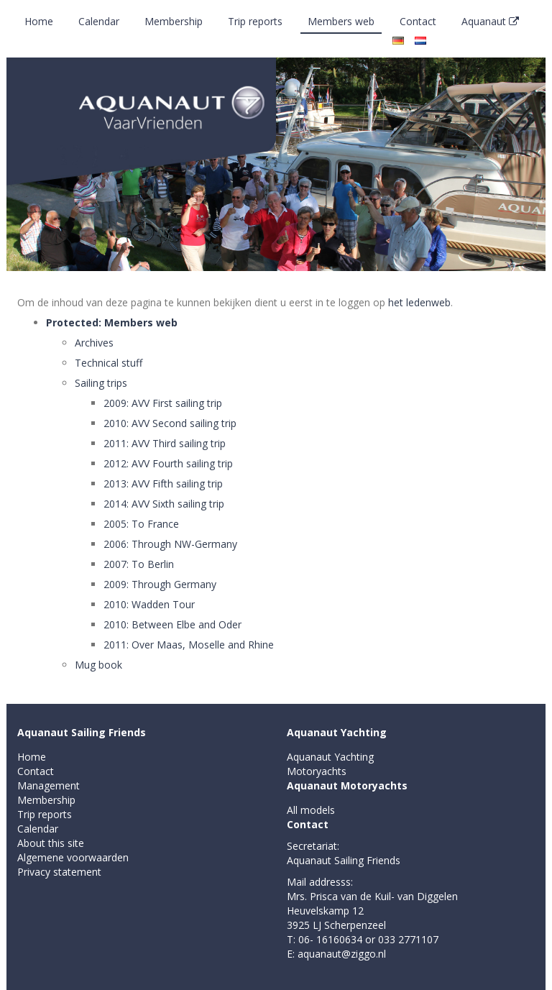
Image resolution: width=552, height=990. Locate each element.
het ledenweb (419, 302)
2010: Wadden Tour (149, 604)
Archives (94, 342)
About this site (50, 843)
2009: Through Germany (160, 584)
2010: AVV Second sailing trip (170, 423)
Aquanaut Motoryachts (347, 785)
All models (311, 810)
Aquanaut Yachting (337, 732)
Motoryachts (316, 771)
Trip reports (255, 21)
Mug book (98, 665)
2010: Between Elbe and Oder (173, 624)
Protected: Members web (112, 322)
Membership (173, 21)
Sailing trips (101, 383)
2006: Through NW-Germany (170, 544)
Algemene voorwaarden (73, 857)
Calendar (98, 21)
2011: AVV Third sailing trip (165, 443)
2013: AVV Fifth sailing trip (163, 483)
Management (48, 785)
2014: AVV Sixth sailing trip (164, 503)
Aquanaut (490, 21)
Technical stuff (108, 363)
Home (38, 21)
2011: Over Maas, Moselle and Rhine (189, 644)
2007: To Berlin (139, 564)
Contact (418, 21)
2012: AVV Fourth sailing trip (168, 463)
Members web (341, 21)
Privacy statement (59, 872)
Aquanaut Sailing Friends (81, 732)
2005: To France (141, 524)
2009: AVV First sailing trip (163, 403)
